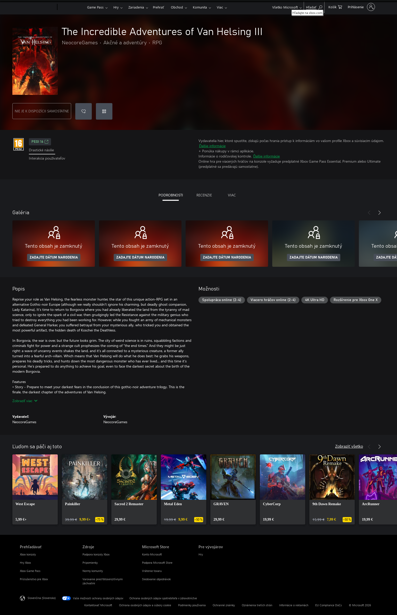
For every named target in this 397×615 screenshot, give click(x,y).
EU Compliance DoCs (328, 605)
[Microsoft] (37, 7)
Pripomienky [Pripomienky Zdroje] (90, 562)
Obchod (177, 7)
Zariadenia (136, 7)
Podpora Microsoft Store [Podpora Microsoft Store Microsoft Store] (157, 562)
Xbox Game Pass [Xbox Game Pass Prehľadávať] (30, 570)
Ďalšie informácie (212, 145)
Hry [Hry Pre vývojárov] (200, 554)
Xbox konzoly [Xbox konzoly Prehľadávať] (28, 554)
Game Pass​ (95, 7)
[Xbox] (71, 7)
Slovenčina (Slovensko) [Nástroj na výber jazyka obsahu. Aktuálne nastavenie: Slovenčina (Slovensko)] (42, 598)
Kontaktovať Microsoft (98, 605)
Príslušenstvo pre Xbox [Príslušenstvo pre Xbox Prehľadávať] (34, 579)
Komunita (200, 7)
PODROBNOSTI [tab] (171, 195)
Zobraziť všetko (349, 446)
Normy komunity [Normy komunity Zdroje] (92, 570)
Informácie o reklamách (293, 605)
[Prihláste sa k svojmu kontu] (361, 7)
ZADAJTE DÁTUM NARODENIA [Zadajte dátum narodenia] (54, 257)
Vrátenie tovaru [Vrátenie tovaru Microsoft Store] (152, 570)
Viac (220, 7)
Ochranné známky (224, 605)
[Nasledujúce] (379, 212)
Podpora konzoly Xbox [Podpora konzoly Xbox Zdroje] (96, 554)
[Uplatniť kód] (104, 111)
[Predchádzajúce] (369, 212)
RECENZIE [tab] (204, 195)
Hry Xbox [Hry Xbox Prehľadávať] (25, 562)
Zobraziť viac (24, 400)
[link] (35, 489)
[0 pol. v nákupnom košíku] (335, 7)
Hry (116, 7)
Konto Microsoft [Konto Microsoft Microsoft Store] (152, 554)
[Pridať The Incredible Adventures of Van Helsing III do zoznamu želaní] (83, 111)
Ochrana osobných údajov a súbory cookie (145, 605)
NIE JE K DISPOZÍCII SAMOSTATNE (42, 111)
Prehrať (158, 7)
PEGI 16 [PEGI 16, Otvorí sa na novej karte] (39, 142)
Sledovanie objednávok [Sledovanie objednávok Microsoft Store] (156, 579)
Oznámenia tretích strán (257, 605)
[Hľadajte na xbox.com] (314, 6)
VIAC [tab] (232, 195)
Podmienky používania (192, 605)
